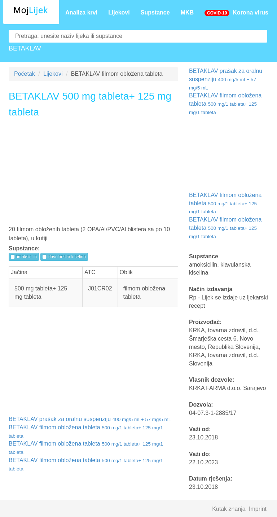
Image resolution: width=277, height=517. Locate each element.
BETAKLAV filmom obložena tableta (225, 103)
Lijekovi (119, 12)
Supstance (155, 12)
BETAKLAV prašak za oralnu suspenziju (90, 419)
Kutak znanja (229, 509)
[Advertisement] (93, 174)
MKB (187, 12)
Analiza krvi (81, 12)
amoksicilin (24, 256)
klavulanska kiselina (64, 256)
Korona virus (236, 12)
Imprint (258, 509)
